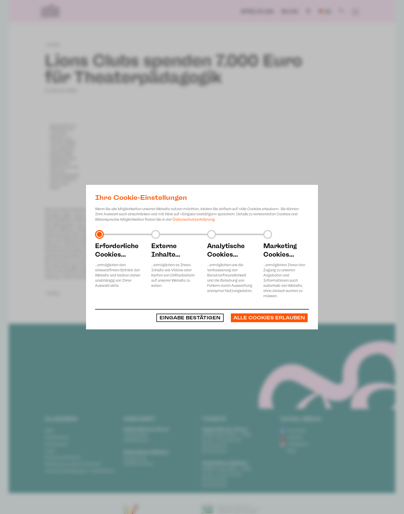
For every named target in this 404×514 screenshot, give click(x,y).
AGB (49, 430)
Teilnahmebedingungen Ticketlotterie (79, 471)
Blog (289, 11)
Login (50, 450)
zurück (52, 44)
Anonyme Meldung (62, 457)
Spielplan (257, 11)
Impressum (56, 444)
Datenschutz (57, 437)
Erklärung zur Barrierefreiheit (73, 464)
